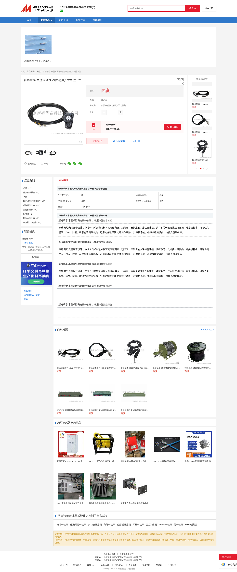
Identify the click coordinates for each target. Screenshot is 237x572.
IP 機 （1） (27, 197)
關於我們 (63, 565)
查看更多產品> (207, 329)
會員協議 (132, 565)
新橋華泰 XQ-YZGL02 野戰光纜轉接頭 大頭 (211, 104)
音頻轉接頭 (152, 524)
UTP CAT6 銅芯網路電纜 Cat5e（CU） (169, 461)
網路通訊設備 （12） (32, 205)
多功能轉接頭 (95, 524)
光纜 (39, 71)
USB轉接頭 (191, 524)
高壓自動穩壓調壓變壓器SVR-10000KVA (106, 503)
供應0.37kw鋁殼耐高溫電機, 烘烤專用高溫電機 (204, 461)
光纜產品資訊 (109, 554)
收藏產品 (30, 163)
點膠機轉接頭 (124, 524)
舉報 (44, 163)
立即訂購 (135, 141)
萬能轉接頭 (109, 524)
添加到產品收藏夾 (32, 295)
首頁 (23, 71)
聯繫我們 (77, 565)
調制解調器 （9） (30, 209)
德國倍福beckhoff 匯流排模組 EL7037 (137, 461)
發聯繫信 (97, 140)
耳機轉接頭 (138, 524)
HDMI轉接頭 (165, 524)
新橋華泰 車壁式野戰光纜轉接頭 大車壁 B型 (123, 557)
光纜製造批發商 (126, 554)
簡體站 (159, 565)
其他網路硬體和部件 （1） (34, 201)
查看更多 (36, 257)
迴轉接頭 (178, 524)
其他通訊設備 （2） (31, 218)
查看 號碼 (172, 126)
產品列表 (31, 71)
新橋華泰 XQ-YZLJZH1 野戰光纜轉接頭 (209, 132)
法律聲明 (146, 565)
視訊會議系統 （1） (31, 192)
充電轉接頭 (62, 524)
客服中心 (91, 565)
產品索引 (28, 291)
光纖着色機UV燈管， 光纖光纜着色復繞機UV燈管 (46, 61)
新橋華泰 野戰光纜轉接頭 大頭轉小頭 (208, 160)
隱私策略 (119, 565)
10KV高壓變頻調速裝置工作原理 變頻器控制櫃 (77, 503)
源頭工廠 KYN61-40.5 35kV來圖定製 (72, 461)
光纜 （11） (28, 188)
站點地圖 (105, 565)
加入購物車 (119, 141)
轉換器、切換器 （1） (32, 222)
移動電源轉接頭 (78, 524)
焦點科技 (122, 569)
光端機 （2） (28, 214)
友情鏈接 (172, 565)
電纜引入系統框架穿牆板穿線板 (134, 503)
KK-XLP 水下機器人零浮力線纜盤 (103, 461)
